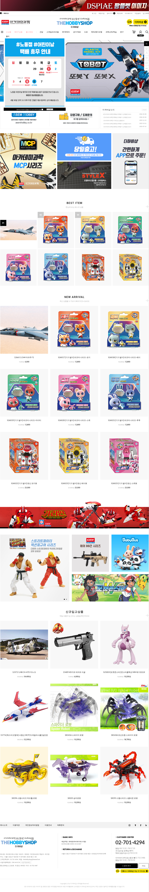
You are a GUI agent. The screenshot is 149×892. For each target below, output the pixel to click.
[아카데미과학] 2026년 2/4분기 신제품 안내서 (117, 114)
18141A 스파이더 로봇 (74, 735)
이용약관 (16, 825)
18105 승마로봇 (74, 798)
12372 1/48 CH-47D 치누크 (24, 672)
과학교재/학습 (111, 32)
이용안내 (48, 825)
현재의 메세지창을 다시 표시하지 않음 (29, 109)
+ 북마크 (6, 13)
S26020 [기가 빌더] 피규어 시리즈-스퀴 (74, 420)
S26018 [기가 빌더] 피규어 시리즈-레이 (124, 357)
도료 (86, 32)
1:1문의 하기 (126, 866)
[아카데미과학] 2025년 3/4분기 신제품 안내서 (117, 126)
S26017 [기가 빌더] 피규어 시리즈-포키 (74, 357)
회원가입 (102, 13)
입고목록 (146, 13)
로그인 (94, 13)
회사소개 (3, 825)
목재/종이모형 (96, 32)
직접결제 (138, 13)
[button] (66, 98)
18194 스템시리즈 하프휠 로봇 (24, 798)
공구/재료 (77, 32)
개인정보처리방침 (32, 825)
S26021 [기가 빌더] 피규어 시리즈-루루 (124, 420)
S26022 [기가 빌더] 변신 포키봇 (24, 483)
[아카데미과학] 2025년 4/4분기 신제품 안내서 (117, 123)
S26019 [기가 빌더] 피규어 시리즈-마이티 (24, 420)
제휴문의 (60, 825)
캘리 (7, 36)
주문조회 (120, 13)
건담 (41, 32)
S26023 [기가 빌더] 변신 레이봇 (74, 483)
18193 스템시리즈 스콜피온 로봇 (124, 798)
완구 (122, 32)
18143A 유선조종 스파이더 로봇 (124, 735)
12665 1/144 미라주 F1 (24, 357)
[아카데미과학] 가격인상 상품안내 (114, 120)
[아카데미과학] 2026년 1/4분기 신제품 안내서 (117, 117)
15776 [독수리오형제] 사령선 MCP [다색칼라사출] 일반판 (24, 735)
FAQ (143, 866)
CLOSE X (50, 109)
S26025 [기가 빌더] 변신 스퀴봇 (124, 483)
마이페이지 (128, 13)
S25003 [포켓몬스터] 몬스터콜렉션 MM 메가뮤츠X (124, 672)
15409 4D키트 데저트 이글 (74, 672)
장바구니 (110, 13)
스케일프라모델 (53, 32)
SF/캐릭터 (66, 32)
